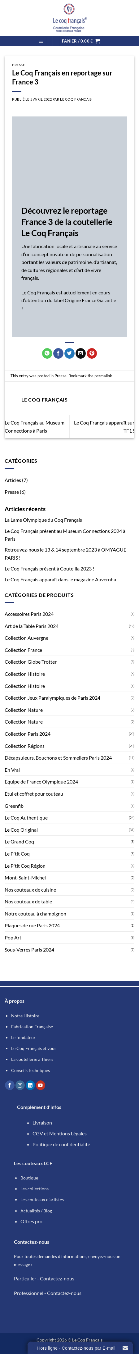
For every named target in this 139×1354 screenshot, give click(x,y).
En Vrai (12, 770)
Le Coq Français (76, 99)
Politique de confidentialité (61, 1144)
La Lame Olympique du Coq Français (43, 520)
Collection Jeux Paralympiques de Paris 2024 (52, 698)
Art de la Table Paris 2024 (32, 626)
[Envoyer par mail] (81, 353)
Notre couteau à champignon (35, 913)
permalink (103, 375)
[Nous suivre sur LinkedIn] (30, 1085)
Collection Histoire (25, 674)
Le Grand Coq (19, 841)
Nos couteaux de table (28, 901)
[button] (41, 41)
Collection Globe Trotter (31, 662)
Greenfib (14, 806)
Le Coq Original (21, 830)
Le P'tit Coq (17, 853)
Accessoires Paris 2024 (29, 614)
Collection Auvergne (26, 638)
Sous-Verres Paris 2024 (29, 949)
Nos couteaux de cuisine (30, 890)
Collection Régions (25, 746)
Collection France (23, 650)
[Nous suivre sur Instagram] (20, 1085)
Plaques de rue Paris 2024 (32, 925)
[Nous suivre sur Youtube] (40, 1085)
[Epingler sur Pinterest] (92, 353)
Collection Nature (24, 710)
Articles (13, 480)
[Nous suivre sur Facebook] (9, 1085)
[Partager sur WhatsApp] (47, 353)
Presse (12, 492)
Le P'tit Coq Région (25, 866)
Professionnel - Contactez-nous (47, 1293)
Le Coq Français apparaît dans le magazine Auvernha (60, 579)
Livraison (42, 1122)
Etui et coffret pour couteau (34, 794)
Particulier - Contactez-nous (44, 1278)
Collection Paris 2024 (27, 734)
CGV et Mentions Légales (60, 1133)
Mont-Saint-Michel (25, 877)
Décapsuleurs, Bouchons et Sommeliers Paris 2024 (58, 758)
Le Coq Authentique (26, 817)
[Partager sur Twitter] (69, 353)
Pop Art (13, 937)
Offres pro (31, 1221)
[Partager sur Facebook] (58, 353)
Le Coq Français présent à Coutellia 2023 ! (49, 568)
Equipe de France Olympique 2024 (41, 781)
